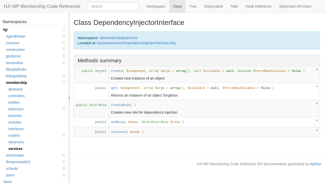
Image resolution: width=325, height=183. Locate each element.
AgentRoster (35, 36)
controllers (16, 96)
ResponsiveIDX (35, 162)
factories (15, 116)
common (35, 43)
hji (34, 30)
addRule (117, 122)
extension (36, 109)
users (35, 175)
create (116, 71)
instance (118, 132)
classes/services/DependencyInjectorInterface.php (136, 43)
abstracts (15, 89)
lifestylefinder (16, 69)
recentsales (35, 155)
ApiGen (315, 164)
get (114, 88)
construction (35, 50)
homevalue (35, 63)
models (36, 135)
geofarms (35, 56)
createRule (120, 105)
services (15, 149)
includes (14, 122)
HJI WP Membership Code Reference (42, 6)
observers (16, 142)
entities (14, 102)
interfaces (16, 129)
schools (35, 168)
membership (35, 83)
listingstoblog (35, 76)
